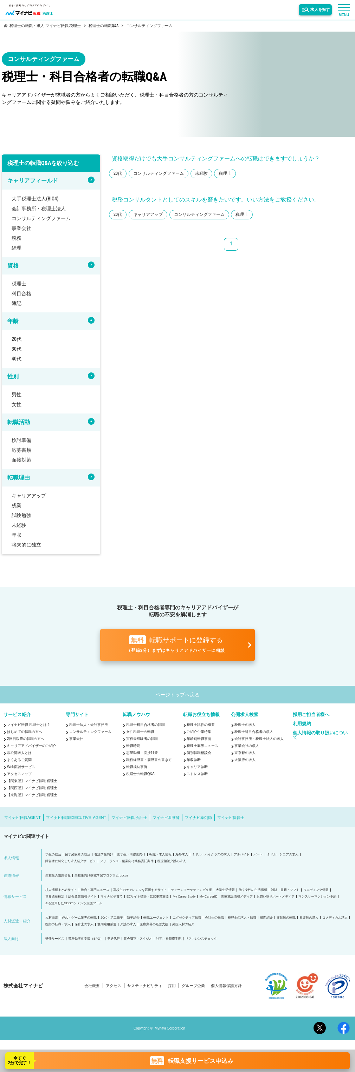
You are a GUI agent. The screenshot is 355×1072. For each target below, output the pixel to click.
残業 (16, 505)
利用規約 (302, 723)
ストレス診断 (197, 774)
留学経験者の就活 (77, 854)
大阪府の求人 (245, 760)
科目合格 (21, 293)
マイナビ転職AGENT (22, 817)
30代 (16, 349)
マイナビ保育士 (230, 817)
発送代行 (113, 938)
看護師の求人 (308, 917)
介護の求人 (128, 924)
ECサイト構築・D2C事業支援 (148, 896)
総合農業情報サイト (82, 896)
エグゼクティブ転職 (187, 917)
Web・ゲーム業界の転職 (79, 917)
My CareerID (208, 896)
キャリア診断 (197, 767)
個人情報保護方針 (226, 986)
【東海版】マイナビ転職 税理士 (32, 795)
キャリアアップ (29, 495)
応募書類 (21, 450)
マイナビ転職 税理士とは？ (28, 725)
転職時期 (133, 746)
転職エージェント (156, 917)
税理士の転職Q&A (140, 774)
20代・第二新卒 (112, 917)
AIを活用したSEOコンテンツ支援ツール (74, 903)
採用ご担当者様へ (311, 714)
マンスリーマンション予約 (317, 896)
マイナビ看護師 (166, 817)
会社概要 (92, 986)
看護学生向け (103, 854)
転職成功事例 (136, 767)
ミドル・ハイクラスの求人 (211, 854)
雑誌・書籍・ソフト (285, 890)
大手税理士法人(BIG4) (35, 198)
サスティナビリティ (144, 986)
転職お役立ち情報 (201, 714)
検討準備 (21, 440)
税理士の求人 (245, 725)
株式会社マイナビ (23, 985)
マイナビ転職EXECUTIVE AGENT (76, 817)
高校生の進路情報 (58, 875)
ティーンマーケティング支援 (191, 890)
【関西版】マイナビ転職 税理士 (32, 788)
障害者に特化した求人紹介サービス (70, 861)
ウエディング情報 (316, 890)
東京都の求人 (245, 753)
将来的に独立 (26, 545)
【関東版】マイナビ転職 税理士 (32, 781)
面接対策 (21, 460)
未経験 (19, 525)
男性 (16, 394)
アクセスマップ (19, 774)
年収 (16, 535)
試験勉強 (21, 515)
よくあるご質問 (19, 760)
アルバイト (242, 854)
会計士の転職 (214, 917)
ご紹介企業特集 (199, 732)
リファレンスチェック (201, 938)
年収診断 (194, 760)
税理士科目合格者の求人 (253, 732)
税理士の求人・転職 (242, 917)
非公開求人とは (19, 753)
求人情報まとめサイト (61, 890)
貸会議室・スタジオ (138, 938)
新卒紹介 (133, 917)
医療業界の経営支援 (154, 924)
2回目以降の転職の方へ (25, 739)
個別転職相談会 (199, 753)
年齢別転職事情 (199, 739)
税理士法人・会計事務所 (88, 725)
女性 (16, 404)
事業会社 (21, 228)
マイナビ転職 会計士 (129, 817)
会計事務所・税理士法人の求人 (259, 739)
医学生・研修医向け (131, 854)
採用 (172, 986)
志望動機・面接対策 (142, 753)
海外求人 (181, 854)
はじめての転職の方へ (24, 732)
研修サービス (54, 938)
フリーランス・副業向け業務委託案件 (127, 861)
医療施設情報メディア (237, 896)
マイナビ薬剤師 (198, 817)
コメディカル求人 (335, 917)
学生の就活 (53, 854)
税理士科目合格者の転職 (145, 725)
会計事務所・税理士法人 (39, 208)
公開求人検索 (244, 714)
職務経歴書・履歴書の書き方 (149, 760)
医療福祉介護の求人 (171, 861)
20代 (16, 339)
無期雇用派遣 (106, 924)
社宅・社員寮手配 (168, 938)
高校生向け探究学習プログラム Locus (101, 875)
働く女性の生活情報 (253, 890)
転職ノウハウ (136, 714)
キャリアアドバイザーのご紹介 (31, 746)
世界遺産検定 (54, 896)
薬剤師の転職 (286, 917)
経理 (16, 248)
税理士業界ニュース (202, 746)
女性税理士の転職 (140, 732)
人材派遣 (51, 917)
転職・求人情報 (160, 854)
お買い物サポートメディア (276, 896)
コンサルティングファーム (41, 218)
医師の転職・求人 (58, 924)
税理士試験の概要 (201, 725)
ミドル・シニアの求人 (282, 854)
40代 (16, 359)
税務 (16, 238)
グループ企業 (193, 986)
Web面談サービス (21, 767)
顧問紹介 (266, 917)
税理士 (19, 283)
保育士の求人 (84, 924)
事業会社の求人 (246, 746)
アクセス (113, 986)
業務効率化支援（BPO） (85, 938)
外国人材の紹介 (183, 924)
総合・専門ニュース (95, 890)
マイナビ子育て (112, 896)
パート (258, 854)
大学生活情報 (225, 890)
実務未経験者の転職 (142, 739)
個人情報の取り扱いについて (320, 735)
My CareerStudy (184, 896)
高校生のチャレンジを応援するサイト (140, 890)
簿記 (16, 303)
